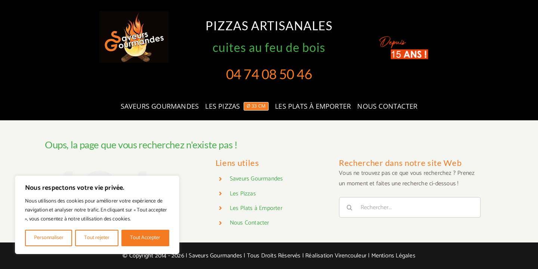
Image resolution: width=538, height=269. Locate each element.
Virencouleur (351, 256)
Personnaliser (49, 238)
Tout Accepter (145, 238)
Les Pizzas (243, 194)
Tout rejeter (96, 238)
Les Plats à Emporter (256, 208)
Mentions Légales (393, 256)
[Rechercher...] (410, 207)
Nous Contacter (249, 223)
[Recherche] (349, 207)
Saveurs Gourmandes (256, 179)
